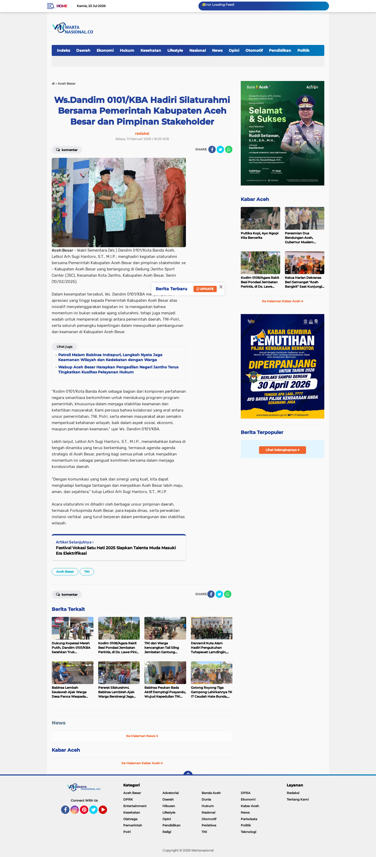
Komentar (67, 149)
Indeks (63, 50)
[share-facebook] (212, 149)
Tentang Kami (298, 799)
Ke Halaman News (142, 736)
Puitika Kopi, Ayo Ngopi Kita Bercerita (259, 235)
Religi (166, 832)
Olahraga (130, 819)
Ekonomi (105, 50)
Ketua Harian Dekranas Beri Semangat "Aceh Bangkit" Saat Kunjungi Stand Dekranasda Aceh (304, 282)
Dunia (206, 799)
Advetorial (170, 793)
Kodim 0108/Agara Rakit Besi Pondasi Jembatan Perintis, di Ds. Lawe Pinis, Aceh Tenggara (260, 282)
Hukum (127, 50)
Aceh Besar (65, 572)
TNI (87, 572)
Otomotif (254, 50)
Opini (234, 50)
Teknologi (248, 832)
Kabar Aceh (66, 750)
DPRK (128, 799)
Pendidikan (280, 50)
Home (61, 6)
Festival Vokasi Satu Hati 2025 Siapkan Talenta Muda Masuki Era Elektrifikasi (116, 550)
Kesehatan (150, 50)
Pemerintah (132, 825)
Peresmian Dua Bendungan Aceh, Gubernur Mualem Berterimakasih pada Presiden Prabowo (301, 237)
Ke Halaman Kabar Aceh (142, 763)
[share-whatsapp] (228, 149)
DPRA (245, 793)
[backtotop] (188, 775)
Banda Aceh (211, 793)
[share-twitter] (220, 149)
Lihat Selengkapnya (283, 450)
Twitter (95, 812)
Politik (303, 50)
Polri (127, 832)
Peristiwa (209, 825)
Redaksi (293, 793)
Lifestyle (175, 50)
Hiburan (168, 806)
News (217, 50)
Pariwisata (249, 819)
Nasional (197, 50)
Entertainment (134, 806)
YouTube (106, 812)
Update (205, 289)
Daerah (83, 50)
